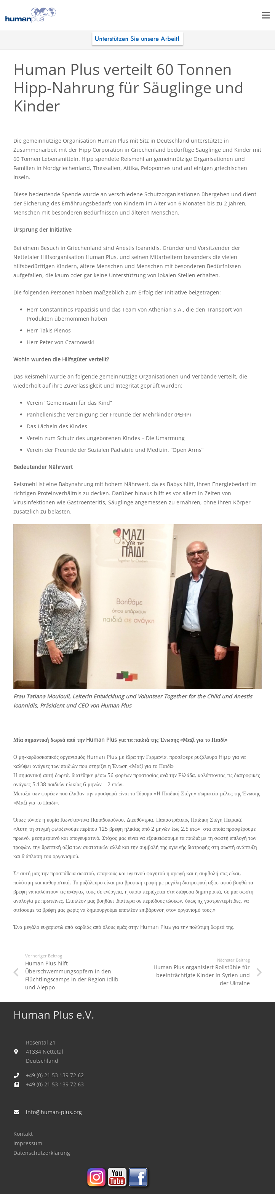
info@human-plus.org (54, 1112)
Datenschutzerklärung (41, 1152)
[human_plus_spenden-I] (137, 40)
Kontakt (23, 1133)
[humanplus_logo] (30, 15)
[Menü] (266, 15)
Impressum (27, 1143)
